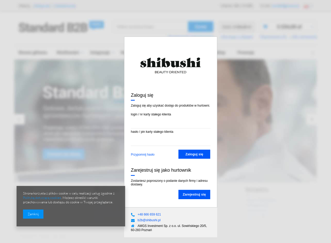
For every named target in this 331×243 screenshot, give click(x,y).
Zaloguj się (194, 154)
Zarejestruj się (194, 194)
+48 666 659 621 (149, 214)
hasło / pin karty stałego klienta (152, 132)
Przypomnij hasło (142, 154)
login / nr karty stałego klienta (151, 114)
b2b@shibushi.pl (149, 220)
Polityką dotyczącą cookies (42, 198)
